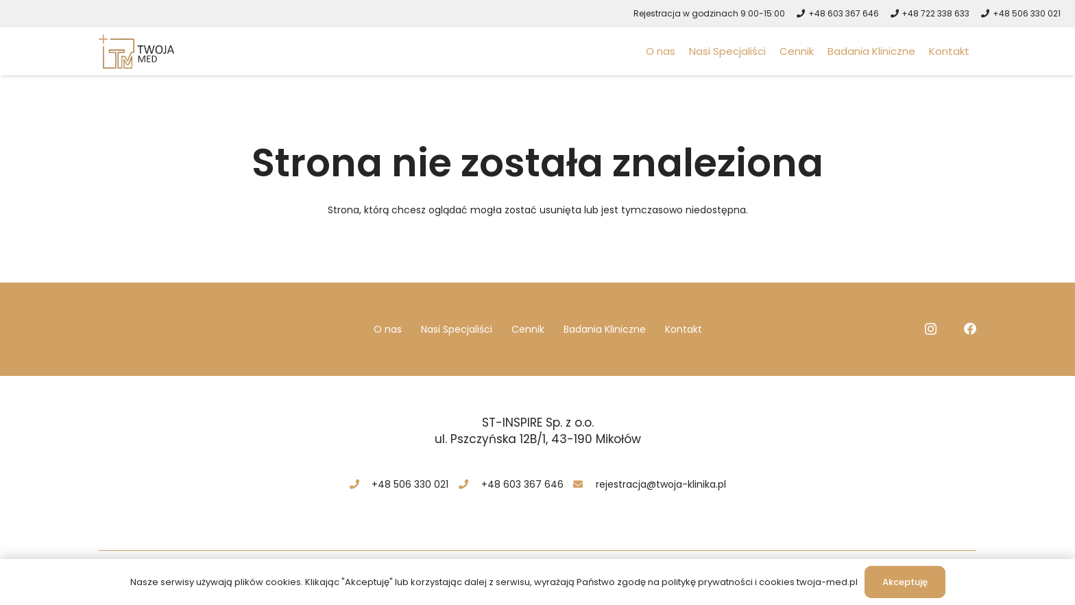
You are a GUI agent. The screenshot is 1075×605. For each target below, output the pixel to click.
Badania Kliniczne (605, 329)
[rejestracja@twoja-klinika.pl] (584, 484)
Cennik (527, 329)
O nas (388, 329)
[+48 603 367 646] (469, 484)
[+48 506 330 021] (360, 484)
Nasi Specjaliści (456, 329)
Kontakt (683, 329)
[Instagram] (931, 329)
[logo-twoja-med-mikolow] (136, 51)
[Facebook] (970, 328)
